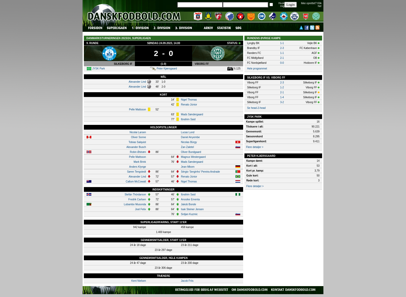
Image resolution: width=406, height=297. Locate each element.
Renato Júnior (189, 104)
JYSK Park (98, 68)
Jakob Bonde (188, 204)
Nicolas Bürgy (189, 142)
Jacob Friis (187, 280)
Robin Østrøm (138, 152)
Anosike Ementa (190, 199)
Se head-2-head (256, 108)
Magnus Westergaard (193, 156)
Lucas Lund (187, 132)
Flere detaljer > (254, 147)
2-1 (282, 57)
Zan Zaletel (187, 147)
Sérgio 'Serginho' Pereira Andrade (200, 171)
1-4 (282, 97)
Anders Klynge (137, 166)
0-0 (282, 62)
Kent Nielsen (138, 280)
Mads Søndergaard (192, 114)
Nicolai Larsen (137, 132)
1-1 (282, 43)
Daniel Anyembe (190, 137)
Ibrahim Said (188, 119)
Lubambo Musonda (135, 204)
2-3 (282, 48)
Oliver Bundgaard (191, 152)
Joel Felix (140, 209)
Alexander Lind (137, 81)
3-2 (282, 102)
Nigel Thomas (189, 99)
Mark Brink (140, 161)
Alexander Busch (136, 147)
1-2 (282, 87)
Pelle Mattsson (137, 109)
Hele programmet (257, 68)
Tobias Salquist (137, 142)
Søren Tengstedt (136, 171)
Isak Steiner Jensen (192, 209)
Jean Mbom (187, 166)
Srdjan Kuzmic (189, 214)
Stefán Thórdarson (135, 194)
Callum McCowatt (136, 181)
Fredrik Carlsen (137, 199)
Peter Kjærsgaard (167, 68)
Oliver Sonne (138, 137)
